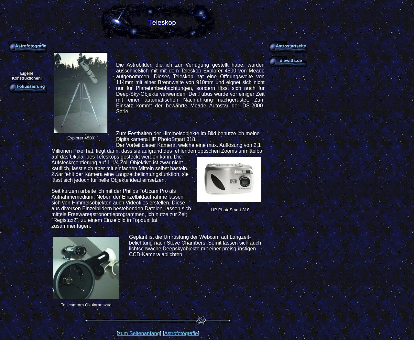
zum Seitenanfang (139, 333)
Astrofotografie (181, 333)
